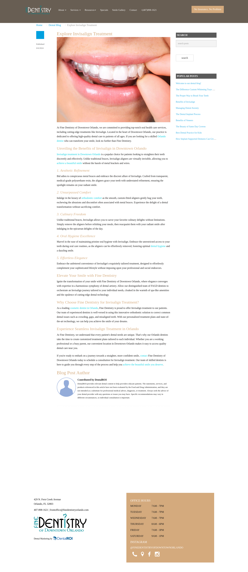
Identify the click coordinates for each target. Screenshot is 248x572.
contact (143, 355)
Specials (104, 10)
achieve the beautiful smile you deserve (143, 364)
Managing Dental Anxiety (187, 108)
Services (75, 10)
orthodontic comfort (91, 198)
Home (39, 25)
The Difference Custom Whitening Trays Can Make (199, 89)
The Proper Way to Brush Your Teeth (192, 96)
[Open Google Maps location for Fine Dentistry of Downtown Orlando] (142, 553)
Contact (133, 10)
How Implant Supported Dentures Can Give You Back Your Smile (205, 139)
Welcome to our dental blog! (188, 83)
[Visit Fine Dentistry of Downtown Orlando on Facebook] (149, 553)
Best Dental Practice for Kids (189, 133)
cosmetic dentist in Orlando (84, 308)
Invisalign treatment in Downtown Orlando (78, 154)
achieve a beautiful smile (69, 163)
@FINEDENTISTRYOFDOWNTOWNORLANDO (156, 547)
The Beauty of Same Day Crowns (191, 126)
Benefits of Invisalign (185, 102)
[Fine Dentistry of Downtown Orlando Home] (38, 9)
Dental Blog (55, 25)
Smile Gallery (118, 10)
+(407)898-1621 (149, 10)
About (62, 10)
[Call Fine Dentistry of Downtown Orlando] (134, 553)
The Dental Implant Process (188, 114)
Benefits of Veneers (184, 120)
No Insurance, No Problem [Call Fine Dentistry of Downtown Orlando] (207, 9)
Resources (90, 10)
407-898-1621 (41, 510)
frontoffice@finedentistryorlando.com (69, 510)
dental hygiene (158, 246)
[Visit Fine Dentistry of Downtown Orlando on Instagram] (157, 553)
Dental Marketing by (43, 538)
